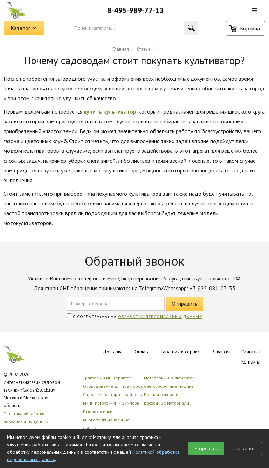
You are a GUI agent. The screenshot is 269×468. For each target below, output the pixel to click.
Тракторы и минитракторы (108, 377)
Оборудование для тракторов (113, 386)
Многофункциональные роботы (106, 424)
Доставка (113, 351)
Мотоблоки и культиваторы (171, 377)
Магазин (251, 351)
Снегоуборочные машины (169, 386)
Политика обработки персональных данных (26, 418)
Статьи (143, 49)
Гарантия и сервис (180, 351)
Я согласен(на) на (134, 316)
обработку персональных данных (160, 316)
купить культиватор (110, 111)
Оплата (142, 351)
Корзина (250, 28)
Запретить (244, 448)
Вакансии (221, 351)
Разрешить (206, 448)
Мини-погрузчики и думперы (111, 403)
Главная (120, 49)
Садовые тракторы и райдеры (113, 394)
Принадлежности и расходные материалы (166, 399)
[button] (254, 10)
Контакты (250, 362)
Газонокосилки (97, 411)
